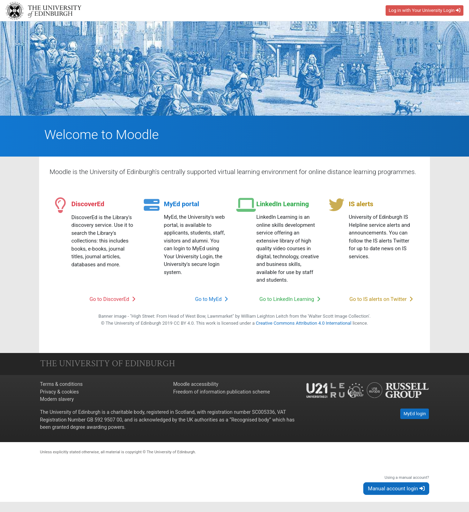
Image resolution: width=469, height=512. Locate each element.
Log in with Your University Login (424, 10)
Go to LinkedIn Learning (289, 300)
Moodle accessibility (195, 385)
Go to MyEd (211, 300)
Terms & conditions (61, 385)
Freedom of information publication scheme (221, 393)
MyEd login (414, 415)
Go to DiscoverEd (112, 300)
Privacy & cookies (59, 393)
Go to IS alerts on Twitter (380, 300)
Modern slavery (57, 400)
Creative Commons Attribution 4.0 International (303, 324)
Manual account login (396, 489)
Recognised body (250, 421)
